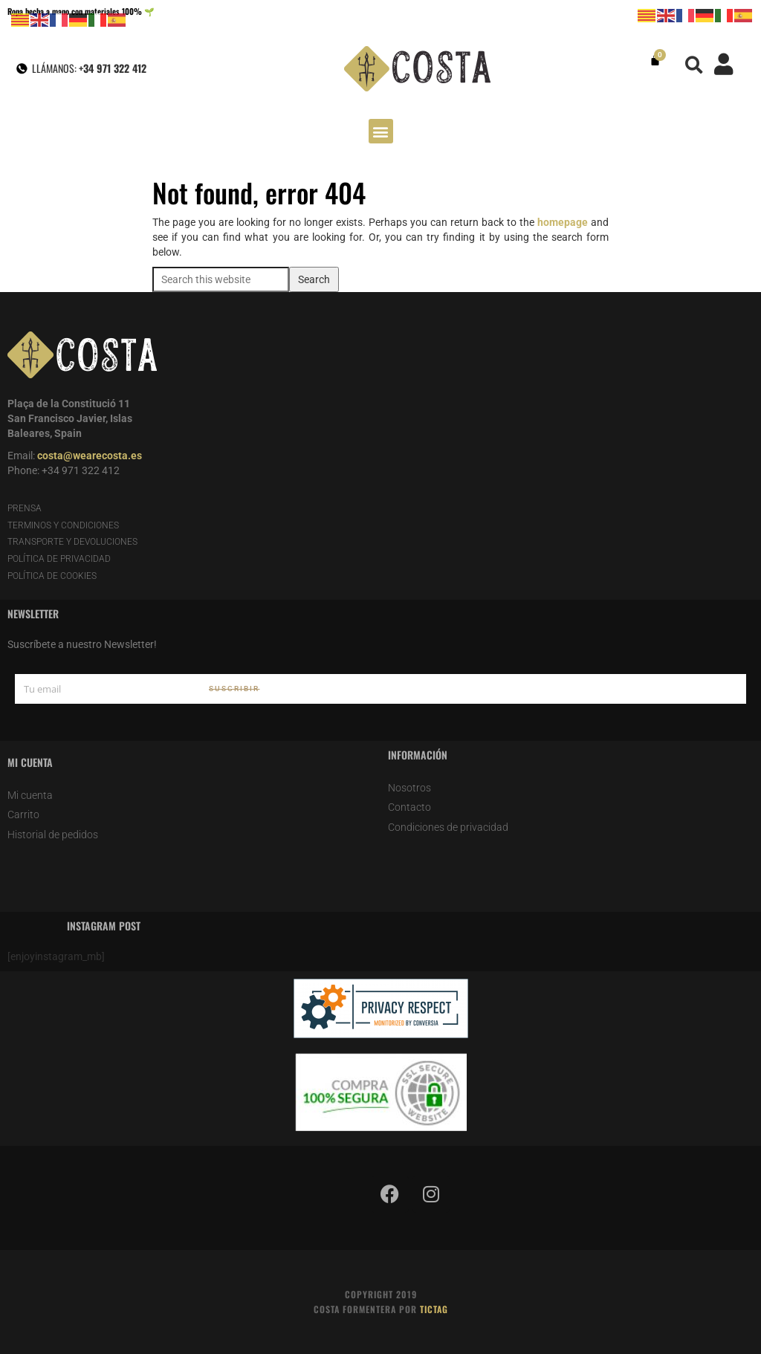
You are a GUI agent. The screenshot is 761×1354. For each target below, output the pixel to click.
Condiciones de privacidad (448, 827)
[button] (694, 65)
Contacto (409, 807)
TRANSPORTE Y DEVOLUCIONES (72, 542)
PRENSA (24, 508)
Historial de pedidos (52, 834)
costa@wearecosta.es (89, 455)
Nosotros (409, 788)
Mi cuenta (30, 795)
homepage (562, 222)
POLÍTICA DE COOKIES (52, 576)
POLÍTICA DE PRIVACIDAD (59, 559)
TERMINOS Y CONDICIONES (63, 525)
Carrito (23, 814)
